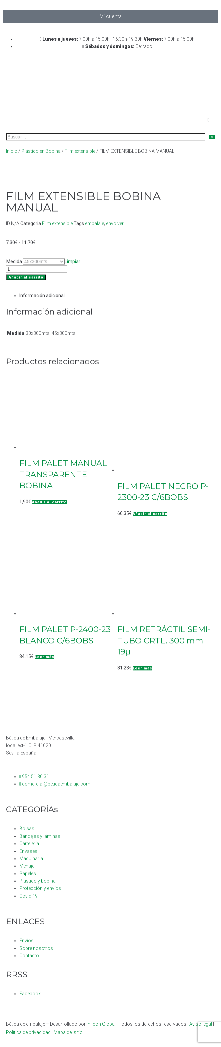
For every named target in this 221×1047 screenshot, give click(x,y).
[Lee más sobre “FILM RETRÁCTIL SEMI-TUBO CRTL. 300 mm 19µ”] (142, 668)
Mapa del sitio (68, 1032)
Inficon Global (101, 1024)
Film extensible (80, 151)
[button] (49, 502)
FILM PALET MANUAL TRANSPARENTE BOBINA (63, 474)
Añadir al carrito (26, 277)
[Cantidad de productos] (36, 269)
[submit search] (212, 137)
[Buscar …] (105, 136)
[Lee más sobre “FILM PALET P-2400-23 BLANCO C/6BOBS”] (44, 657)
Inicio (11, 151)
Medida (14, 261)
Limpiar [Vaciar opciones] (72, 261)
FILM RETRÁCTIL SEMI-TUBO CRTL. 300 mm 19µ (163, 640)
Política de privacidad (28, 1032)
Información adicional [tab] (42, 295)
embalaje (94, 223)
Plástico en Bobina (41, 151)
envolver (115, 223)
